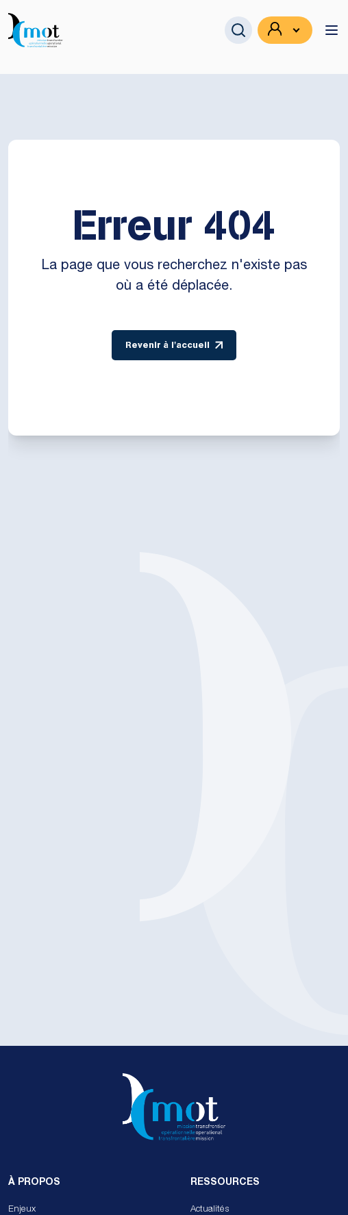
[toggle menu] (331, 30)
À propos (34, 1183)
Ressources (225, 1183)
